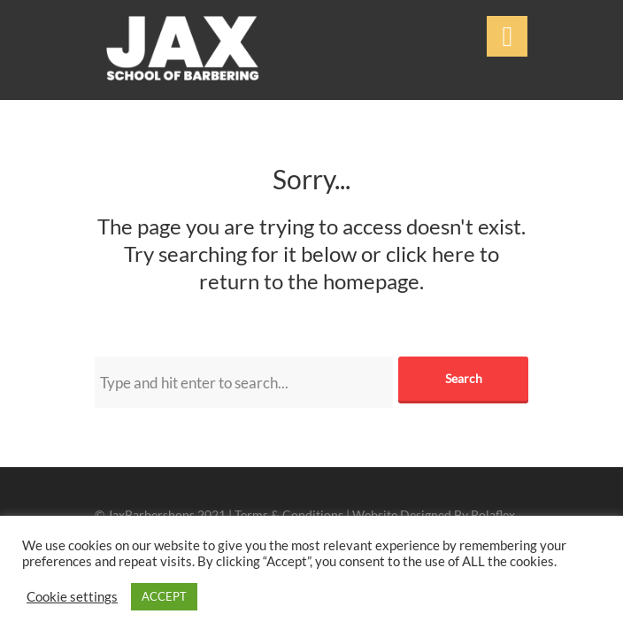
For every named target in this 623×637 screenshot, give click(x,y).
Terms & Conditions (289, 514)
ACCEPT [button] (164, 596)
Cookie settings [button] (72, 596)
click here (430, 253)
